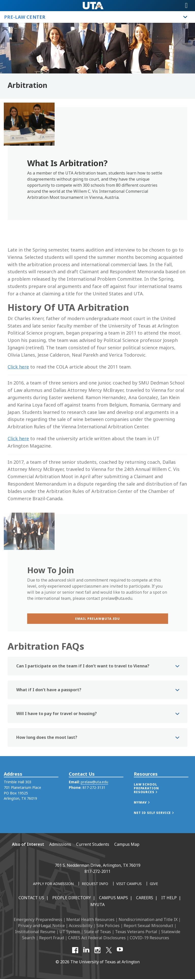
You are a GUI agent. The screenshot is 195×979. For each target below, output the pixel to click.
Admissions (60, 844)
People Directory (71, 897)
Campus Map (126, 844)
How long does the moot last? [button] (46, 749)
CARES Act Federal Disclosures (97, 937)
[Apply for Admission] (53, 884)
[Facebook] (75, 950)
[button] (161, 797)
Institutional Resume (35, 931)
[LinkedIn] (86, 950)
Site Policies (108, 925)
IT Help (169, 897)
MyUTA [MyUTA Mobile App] (97, 904)
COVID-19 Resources (149, 937)
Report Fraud (51, 937)
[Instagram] (97, 950)
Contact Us (31, 897)
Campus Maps (113, 897)
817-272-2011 (97, 871)
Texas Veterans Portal (136, 931)
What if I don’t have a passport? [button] (48, 701)
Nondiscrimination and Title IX (148, 919)
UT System (69, 931)
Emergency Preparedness (38, 919)
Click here (18, 396)
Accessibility (80, 925)
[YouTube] (120, 950)
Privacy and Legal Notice (41, 925)
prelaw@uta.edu (94, 791)
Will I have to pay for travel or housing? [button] (56, 725)
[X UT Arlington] (109, 950)
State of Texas (97, 931)
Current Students (92, 844)
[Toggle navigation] (186, 5)
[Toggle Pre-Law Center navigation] (185, 17)
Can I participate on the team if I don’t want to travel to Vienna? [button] (82, 677)
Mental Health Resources (90, 919)
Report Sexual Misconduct (148, 925)
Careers (144, 897)
